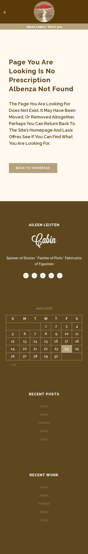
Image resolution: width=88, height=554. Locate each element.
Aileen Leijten (35, 27)
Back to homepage (33, 168)
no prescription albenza (32, 80)
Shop (44, 439)
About (44, 414)
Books (44, 431)
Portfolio (44, 422)
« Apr (13, 364)
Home (44, 406)
